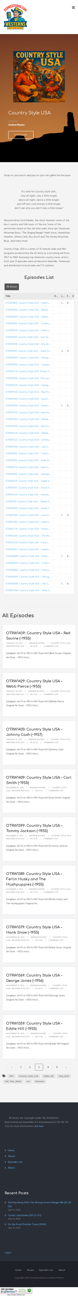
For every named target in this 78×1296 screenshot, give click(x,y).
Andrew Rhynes (37, 643)
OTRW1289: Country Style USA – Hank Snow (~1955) (34, 522)
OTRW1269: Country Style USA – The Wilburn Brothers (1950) (38, 536)
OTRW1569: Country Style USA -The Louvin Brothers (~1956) (38, 378)
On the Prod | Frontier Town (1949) (27, 1224)
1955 (11, 1076)
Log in (8, 1253)
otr (28, 1081)
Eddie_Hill (48, 1076)
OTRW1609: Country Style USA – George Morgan (32, 358)
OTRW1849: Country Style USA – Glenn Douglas (31, 317)
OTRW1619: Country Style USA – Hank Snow (29, 351)
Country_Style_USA (28, 1076)
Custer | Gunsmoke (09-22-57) (24, 1215)
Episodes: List (15, 1162)
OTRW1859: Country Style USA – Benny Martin (30, 310)
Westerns (39, 1081)
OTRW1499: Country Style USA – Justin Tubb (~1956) (34, 399)
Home (11, 1150)
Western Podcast (15, 646)
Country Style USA (60, 643)
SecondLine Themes (54, 1278)
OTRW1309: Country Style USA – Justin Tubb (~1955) (34, 508)
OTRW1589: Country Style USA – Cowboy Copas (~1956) (36, 365)
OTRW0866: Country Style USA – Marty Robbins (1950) (35, 570)
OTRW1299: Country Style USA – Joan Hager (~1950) (33, 515)
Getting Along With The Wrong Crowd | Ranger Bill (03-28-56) (40, 1204)
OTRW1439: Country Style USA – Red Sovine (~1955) (33, 426)
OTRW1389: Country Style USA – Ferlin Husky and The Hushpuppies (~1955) (34, 879)
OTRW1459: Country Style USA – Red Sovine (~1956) (33, 412)
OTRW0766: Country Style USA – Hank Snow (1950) (33, 590)
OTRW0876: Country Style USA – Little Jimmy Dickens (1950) (38, 563)
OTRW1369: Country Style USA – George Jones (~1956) (35, 474)
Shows (11, 1156)
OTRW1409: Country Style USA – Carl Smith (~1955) (33, 447)
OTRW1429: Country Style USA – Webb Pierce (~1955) (35, 433)
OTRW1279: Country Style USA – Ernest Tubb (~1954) (34, 529)
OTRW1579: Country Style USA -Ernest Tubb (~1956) (34, 371)
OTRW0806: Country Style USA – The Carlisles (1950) (34, 584)
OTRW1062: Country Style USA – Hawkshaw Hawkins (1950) (38, 549)
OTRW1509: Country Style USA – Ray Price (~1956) (32, 392)
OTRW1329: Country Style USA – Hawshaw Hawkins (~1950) (38, 495)
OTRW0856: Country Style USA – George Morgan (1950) (36, 577)
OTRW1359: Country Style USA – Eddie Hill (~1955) (32, 481)
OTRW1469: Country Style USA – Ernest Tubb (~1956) (34, 406)
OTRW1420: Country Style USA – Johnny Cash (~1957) (34, 440)
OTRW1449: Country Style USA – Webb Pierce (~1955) (35, 419)
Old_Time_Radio (13, 1081)
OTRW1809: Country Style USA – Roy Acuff (29, 344)
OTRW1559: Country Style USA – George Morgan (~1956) (36, 385)
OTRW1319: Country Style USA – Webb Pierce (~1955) (34, 501)
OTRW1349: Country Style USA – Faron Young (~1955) (34, 488)
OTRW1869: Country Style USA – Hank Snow (29, 303)
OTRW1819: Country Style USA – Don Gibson (29, 337)
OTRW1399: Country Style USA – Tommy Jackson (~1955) (36, 453)
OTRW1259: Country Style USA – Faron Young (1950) (33, 542)
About (11, 1168)
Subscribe (20, 135)
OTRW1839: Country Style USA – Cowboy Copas (31, 323)
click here (39, 1126)
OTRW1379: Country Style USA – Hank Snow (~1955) (33, 467)
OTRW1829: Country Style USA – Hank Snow (29, 330)
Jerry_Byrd (64, 1076)
